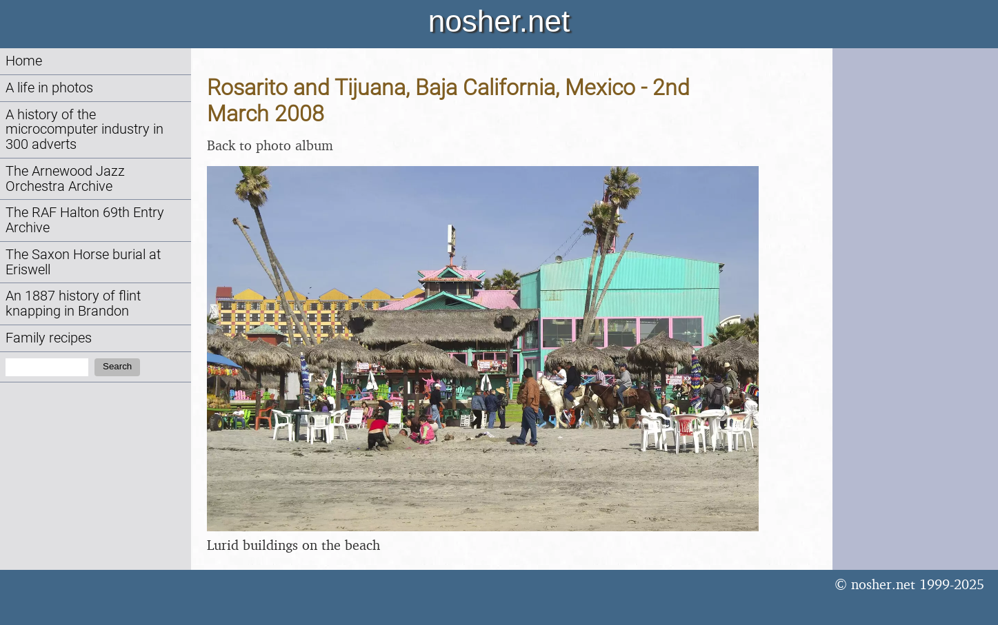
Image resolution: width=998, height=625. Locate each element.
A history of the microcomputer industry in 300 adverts (84, 130)
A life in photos (49, 88)
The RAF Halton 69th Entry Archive (85, 220)
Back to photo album (270, 145)
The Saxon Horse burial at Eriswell (83, 262)
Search (117, 366)
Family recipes (49, 338)
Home (24, 61)
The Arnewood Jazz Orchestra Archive (65, 178)
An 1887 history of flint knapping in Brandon (73, 303)
